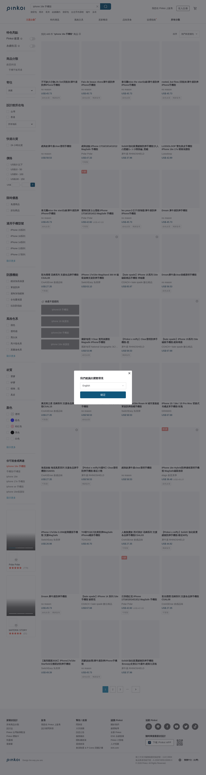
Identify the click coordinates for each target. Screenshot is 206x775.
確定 (103, 394)
